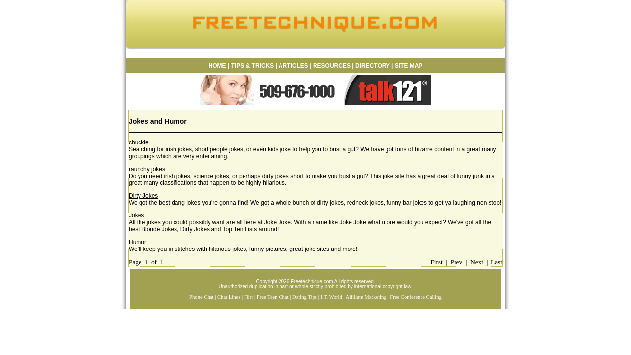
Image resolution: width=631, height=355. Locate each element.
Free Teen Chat (273, 297)
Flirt (248, 297)
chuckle (139, 142)
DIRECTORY (372, 65)
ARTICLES (293, 65)
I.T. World (331, 297)
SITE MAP (409, 65)
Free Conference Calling (416, 297)
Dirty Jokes (143, 195)
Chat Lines (228, 297)
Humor (137, 242)
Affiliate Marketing (366, 297)
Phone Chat (201, 297)
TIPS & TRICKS (252, 65)
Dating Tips (304, 297)
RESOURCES (331, 65)
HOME (217, 65)
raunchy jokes (147, 169)
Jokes (136, 215)
